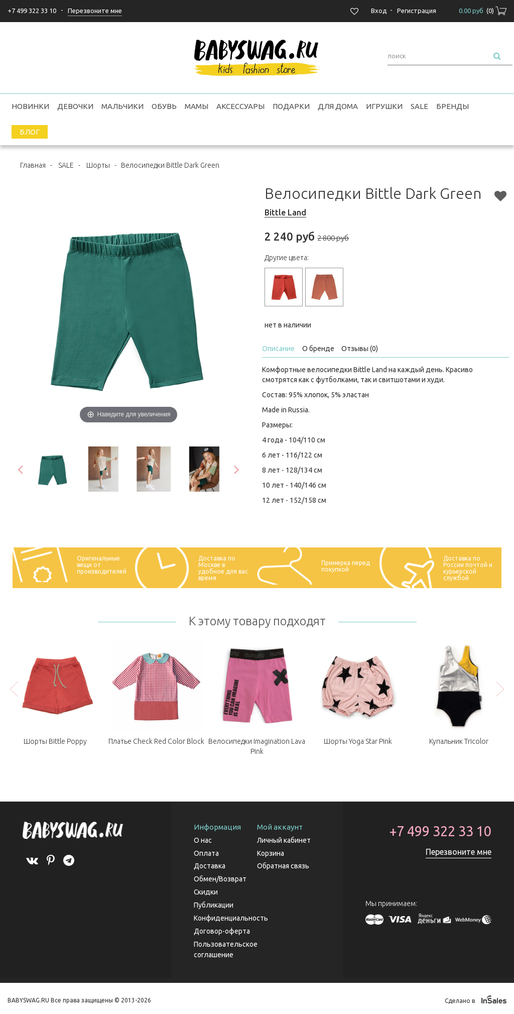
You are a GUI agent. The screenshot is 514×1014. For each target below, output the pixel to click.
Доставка (209, 865)
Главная (33, 165)
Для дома (338, 106)
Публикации (213, 903)
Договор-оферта (222, 928)
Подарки (291, 106)
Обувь (164, 106)
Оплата (206, 853)
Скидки (206, 890)
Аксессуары (240, 106)
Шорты (98, 165)
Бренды (452, 106)
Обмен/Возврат (220, 878)
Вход (379, 10)
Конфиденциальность (231, 916)
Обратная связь (283, 865)
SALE (419, 106)
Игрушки (384, 106)
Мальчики (122, 106)
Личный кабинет (284, 840)
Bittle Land (285, 212)
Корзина (270, 853)
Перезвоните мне (458, 851)
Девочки (75, 106)
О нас (203, 840)
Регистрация (416, 10)
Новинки (30, 106)
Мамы (196, 106)
